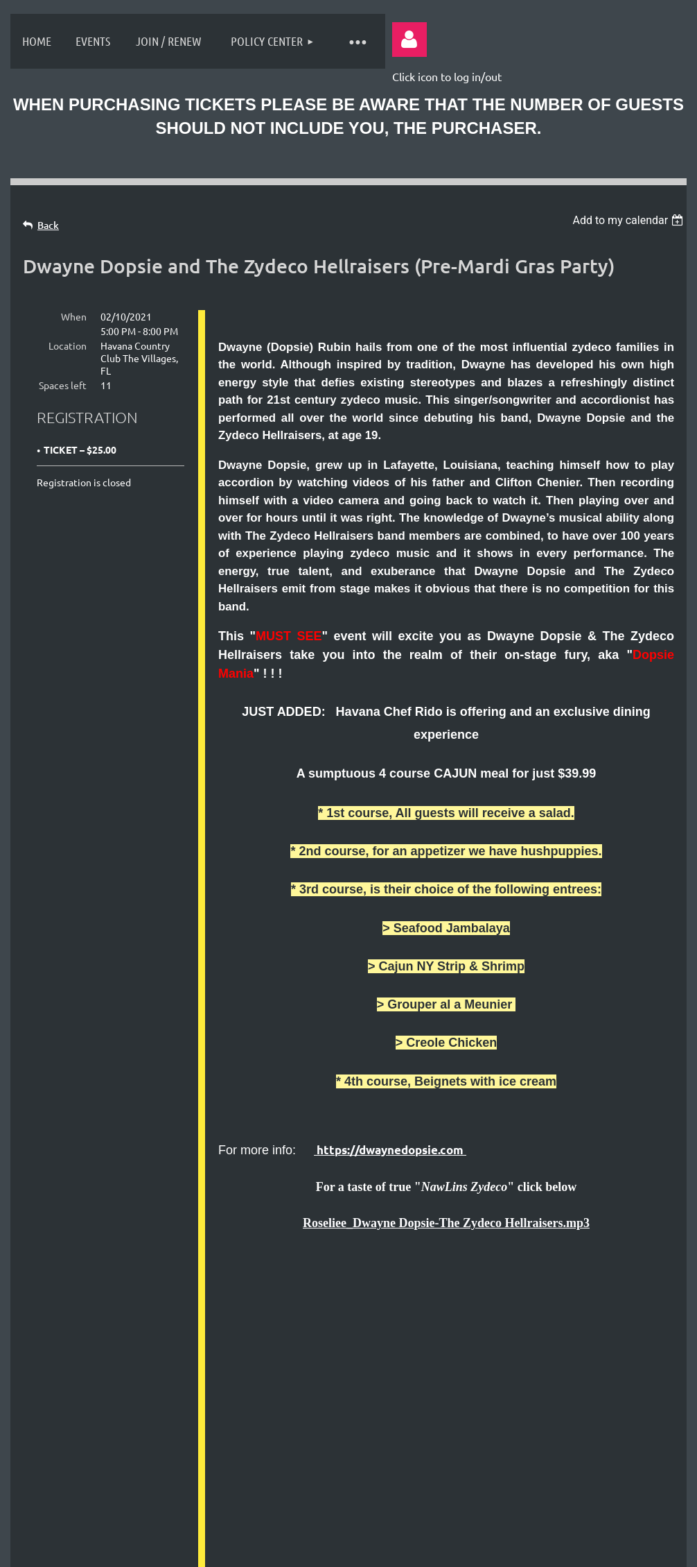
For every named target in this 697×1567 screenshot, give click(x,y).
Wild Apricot (514, 1549)
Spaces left (63, 385)
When (74, 316)
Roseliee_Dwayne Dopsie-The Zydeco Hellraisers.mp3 (446, 1223)
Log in (409, 39)
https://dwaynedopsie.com (390, 1149)
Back (48, 225)
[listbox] (629, 220)
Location (67, 345)
